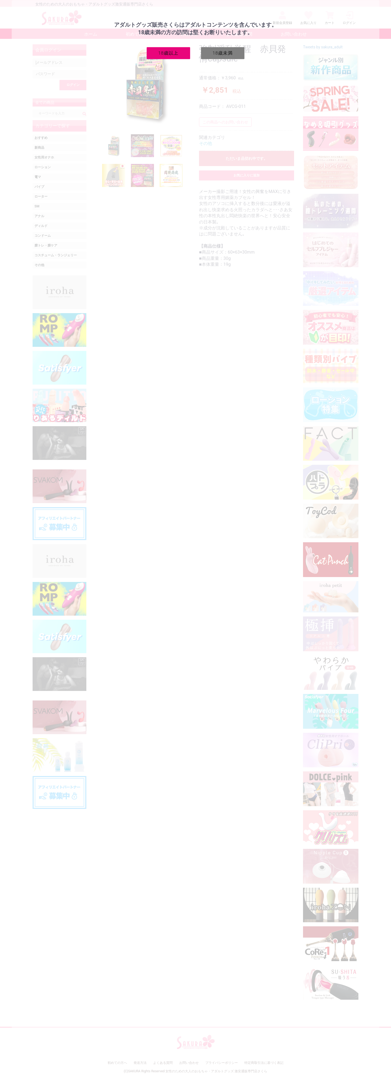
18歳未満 (223, 52)
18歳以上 (168, 52)
